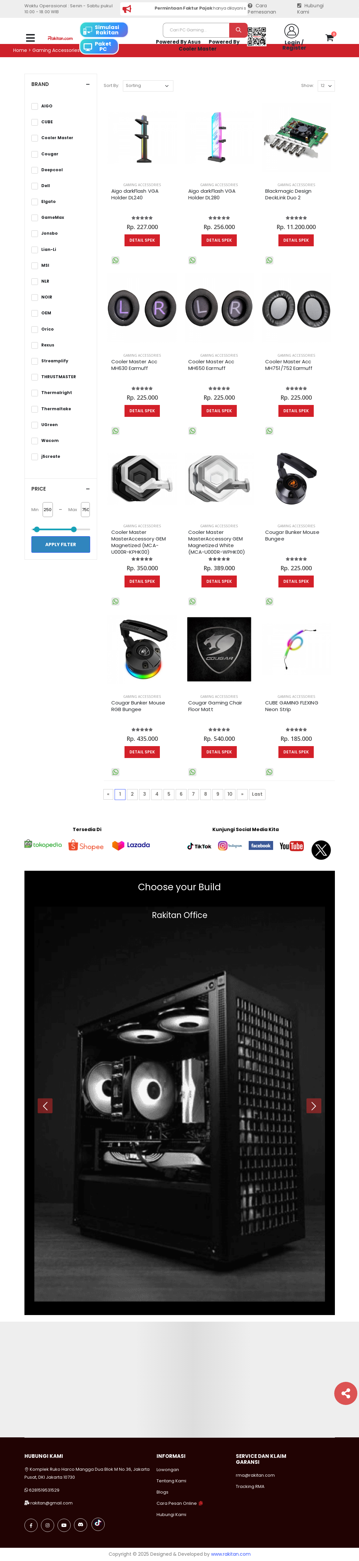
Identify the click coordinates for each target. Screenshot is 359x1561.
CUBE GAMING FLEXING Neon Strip (291, 706)
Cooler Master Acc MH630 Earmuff (134, 365)
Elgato (48, 201)
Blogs (162, 1492)
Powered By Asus (178, 41)
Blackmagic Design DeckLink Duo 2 (288, 194)
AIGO (47, 106)
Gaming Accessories (142, 184)
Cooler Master (57, 137)
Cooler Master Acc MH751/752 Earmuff (288, 365)
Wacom (50, 440)
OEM (46, 313)
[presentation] (45, 1106)
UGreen (49, 424)
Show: (307, 85)
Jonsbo (49, 233)
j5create (50, 456)
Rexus (47, 345)
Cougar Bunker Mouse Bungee (292, 535)
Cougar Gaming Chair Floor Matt (215, 706)
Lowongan (168, 1469)
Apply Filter (60, 544)
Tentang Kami (171, 1481)
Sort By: (111, 85)
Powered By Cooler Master (209, 45)
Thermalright (56, 392)
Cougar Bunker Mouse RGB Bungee (138, 706)
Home (20, 50)
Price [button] (38, 488)
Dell (45, 185)
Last (257, 794)
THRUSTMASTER (58, 377)
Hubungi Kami (310, 9)
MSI (45, 265)
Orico (47, 329)
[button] (329, 39)
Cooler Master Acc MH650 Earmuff (211, 365)
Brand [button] (40, 84)
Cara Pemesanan (262, 9)
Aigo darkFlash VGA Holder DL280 (211, 194)
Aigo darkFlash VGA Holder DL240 (135, 194)
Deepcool (52, 170)
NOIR (46, 297)
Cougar (49, 154)
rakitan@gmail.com (51, 1503)
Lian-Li (48, 249)
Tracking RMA (250, 1486)
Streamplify (54, 361)
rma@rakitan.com (255, 1475)
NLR (45, 281)
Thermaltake (56, 409)
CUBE (47, 122)
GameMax (52, 217)
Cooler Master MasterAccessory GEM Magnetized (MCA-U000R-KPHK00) (138, 542)
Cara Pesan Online (177, 1503)
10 (230, 794)
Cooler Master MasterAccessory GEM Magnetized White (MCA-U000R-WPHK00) (216, 542)
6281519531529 (44, 1490)
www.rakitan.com (231, 1554)
